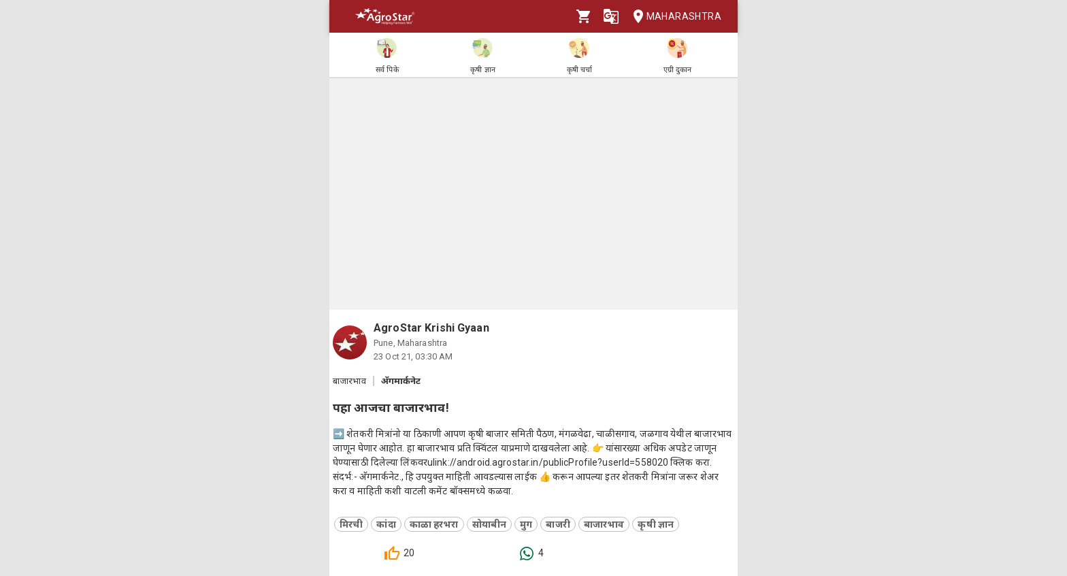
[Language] (611, 16)
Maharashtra (673, 16)
